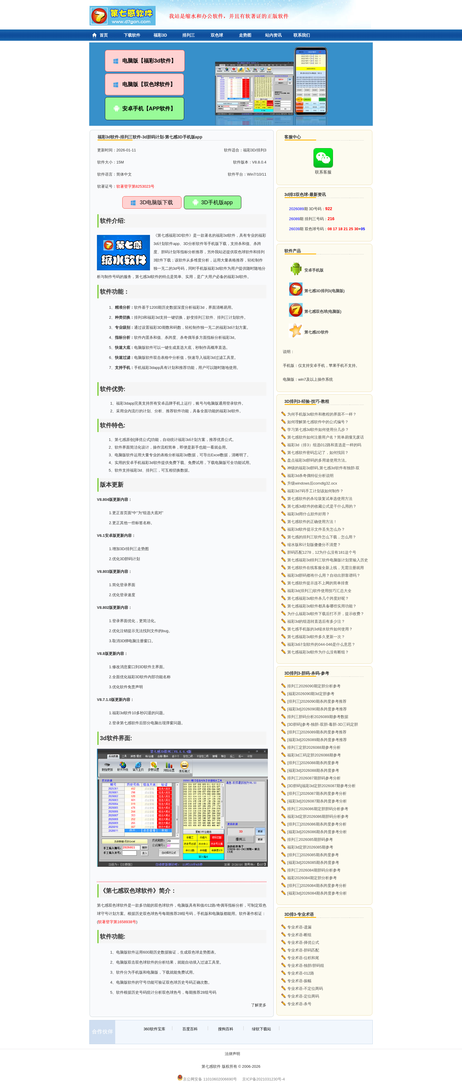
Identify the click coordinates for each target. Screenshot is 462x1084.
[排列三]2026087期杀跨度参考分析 (316, 793)
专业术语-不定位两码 (305, 988)
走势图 (245, 35)
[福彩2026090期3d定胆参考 (310, 693)
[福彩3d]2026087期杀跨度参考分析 (317, 801)
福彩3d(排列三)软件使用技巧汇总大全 (319, 590)
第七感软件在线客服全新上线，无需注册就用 (325, 567)
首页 (104, 35)
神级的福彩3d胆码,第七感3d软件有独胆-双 (323, 468)
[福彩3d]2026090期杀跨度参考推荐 (317, 709)
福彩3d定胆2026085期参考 (310, 847)
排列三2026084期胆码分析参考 (314, 870)
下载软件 (132, 35)
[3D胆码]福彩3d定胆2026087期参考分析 (321, 786)
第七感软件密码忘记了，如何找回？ (318, 452)
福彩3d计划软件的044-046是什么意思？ (321, 644)
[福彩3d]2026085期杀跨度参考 (313, 862)
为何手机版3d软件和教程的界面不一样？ (322, 414)
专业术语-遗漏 (299, 927)
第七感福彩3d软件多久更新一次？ (316, 637)
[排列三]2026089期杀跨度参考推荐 (316, 732)
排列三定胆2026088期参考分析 (314, 747)
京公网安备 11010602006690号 (207, 1079)
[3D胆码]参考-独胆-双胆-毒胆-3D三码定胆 (322, 724)
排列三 (188, 35)
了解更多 (258, 1005)
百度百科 (190, 1029)
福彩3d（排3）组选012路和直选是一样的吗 (324, 445)
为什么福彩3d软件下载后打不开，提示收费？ (325, 614)
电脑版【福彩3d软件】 (144, 61)
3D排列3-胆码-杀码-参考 (306, 673)
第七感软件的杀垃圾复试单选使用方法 (319, 498)
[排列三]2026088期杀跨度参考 (313, 763)
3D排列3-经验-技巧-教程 (306, 401)
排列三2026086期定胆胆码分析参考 (317, 809)
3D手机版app (212, 202)
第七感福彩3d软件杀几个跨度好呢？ (318, 598)
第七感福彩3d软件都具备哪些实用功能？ (322, 606)
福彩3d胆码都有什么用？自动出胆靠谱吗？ (323, 575)
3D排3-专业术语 (299, 914)
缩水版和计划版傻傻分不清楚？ (314, 544)
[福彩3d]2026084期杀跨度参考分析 (317, 893)
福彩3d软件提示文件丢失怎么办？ (316, 529)
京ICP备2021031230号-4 (263, 1079)
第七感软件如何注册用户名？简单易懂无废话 (325, 437)
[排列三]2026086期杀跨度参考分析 (316, 824)
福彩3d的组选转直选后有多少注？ (316, 621)
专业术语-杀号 (299, 1004)
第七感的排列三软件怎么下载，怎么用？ (321, 537)
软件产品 (292, 250)
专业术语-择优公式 (303, 942)
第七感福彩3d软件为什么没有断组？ (318, 652)
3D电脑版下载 (152, 202)
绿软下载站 (261, 1029)
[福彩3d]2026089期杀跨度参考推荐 (317, 740)
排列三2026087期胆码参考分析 (314, 778)
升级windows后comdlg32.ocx (312, 483)
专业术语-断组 (299, 935)
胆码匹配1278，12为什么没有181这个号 (321, 552)
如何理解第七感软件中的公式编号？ (318, 422)
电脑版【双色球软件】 (144, 84)
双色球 (217, 35)
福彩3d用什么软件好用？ (308, 514)
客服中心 (292, 137)
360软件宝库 (154, 1029)
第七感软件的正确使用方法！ (312, 521)
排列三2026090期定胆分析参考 (314, 686)
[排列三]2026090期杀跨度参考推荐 (316, 701)
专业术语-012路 (300, 973)
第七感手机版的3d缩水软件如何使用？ (320, 629)
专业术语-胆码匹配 (303, 950)
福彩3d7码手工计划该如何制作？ (315, 491)
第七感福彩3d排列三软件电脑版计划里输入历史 (327, 560)
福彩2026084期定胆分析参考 (312, 878)
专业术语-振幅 (299, 981)
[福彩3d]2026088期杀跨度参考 (313, 770)
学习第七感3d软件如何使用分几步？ (318, 429)
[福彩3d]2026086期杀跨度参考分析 (317, 832)
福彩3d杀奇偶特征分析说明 (310, 475)
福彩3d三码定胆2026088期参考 (314, 755)
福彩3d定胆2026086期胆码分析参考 (318, 816)
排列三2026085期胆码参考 (310, 839)
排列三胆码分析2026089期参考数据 (317, 717)
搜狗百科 (225, 1029)
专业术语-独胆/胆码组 (305, 965)
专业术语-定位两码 (303, 996)
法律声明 (232, 1054)
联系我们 (301, 35)
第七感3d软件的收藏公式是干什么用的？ (322, 506)
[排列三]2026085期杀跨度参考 (313, 855)
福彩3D (160, 35)
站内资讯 (273, 35)
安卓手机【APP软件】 (144, 109)
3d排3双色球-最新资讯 (305, 194)
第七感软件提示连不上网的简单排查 (318, 583)
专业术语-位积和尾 (303, 958)
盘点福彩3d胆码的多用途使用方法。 (318, 460)
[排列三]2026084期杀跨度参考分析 (316, 885)
